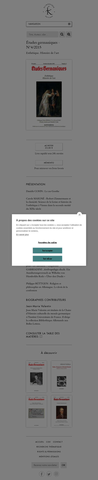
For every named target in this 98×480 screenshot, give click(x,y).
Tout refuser (47, 258)
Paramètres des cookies (47, 242)
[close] (79, 214)
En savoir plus (22, 234)
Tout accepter (47, 250)
